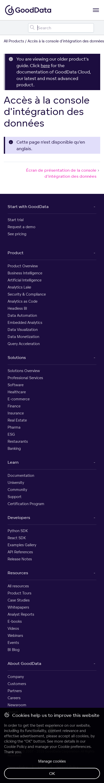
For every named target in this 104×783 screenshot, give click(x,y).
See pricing (17, 234)
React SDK (17, 538)
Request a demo (21, 227)
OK (52, 773)
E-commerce (19, 399)
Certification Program (26, 504)
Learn (13, 462)
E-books (15, 621)
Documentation (21, 475)
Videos (13, 628)
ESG (11, 434)
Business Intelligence (25, 273)
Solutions (17, 357)
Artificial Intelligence (24, 280)
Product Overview (23, 266)
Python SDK (18, 531)
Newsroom (17, 705)
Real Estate (17, 420)
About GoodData (24, 663)
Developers (19, 517)
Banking (14, 448)
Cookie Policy (15, 746)
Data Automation (22, 315)
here (45, 65)
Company (16, 676)
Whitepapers (18, 607)
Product (16, 252)
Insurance (16, 413)
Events (13, 642)
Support (15, 496)
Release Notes (20, 559)
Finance (14, 406)
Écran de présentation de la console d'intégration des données (63, 173)
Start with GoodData (28, 206)
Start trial (16, 220)
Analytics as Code (22, 301)
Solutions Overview (24, 371)
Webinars (15, 635)
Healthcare (17, 392)
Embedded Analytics (25, 322)
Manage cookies (52, 761)
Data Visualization (23, 329)
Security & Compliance (27, 294)
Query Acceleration (24, 344)
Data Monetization (23, 336)
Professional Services (25, 378)
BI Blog (13, 649)
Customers (17, 684)
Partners (15, 691)
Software (16, 385)
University (16, 482)
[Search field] (61, 28)
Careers (14, 698)
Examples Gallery (22, 545)
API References (20, 552)
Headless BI (17, 308)
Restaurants (18, 441)
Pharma (14, 427)
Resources (18, 572)
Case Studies (19, 600)
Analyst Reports (21, 614)
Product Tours (19, 593)
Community (17, 489)
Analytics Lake (19, 287)
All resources (18, 586)
